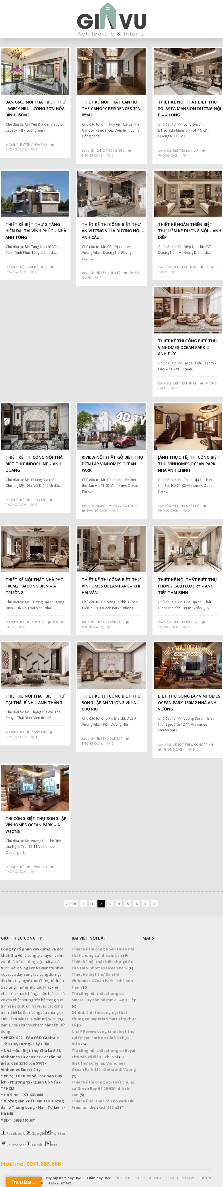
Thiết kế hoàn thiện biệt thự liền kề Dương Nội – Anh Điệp (189, 231)
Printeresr (16, 1144)
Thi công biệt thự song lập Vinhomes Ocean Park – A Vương (35, 825)
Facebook (15, 1133)
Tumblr (38, 1144)
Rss (54, 1144)
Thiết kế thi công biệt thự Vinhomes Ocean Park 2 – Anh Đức (187, 347)
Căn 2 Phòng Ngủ (110, 151)
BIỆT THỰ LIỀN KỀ (32, 622)
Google (38, 1133)
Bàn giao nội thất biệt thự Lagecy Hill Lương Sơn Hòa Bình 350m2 (35, 108)
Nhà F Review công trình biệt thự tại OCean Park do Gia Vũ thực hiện (103, 1038)
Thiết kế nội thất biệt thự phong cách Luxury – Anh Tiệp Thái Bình (187, 586)
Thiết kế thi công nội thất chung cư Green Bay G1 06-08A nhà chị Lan (103, 1088)
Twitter (58, 1133)
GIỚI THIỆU (152, 1178)
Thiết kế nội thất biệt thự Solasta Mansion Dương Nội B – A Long (189, 108)
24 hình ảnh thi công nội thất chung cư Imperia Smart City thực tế (104, 1019)
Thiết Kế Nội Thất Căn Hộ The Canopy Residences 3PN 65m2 (111, 108)
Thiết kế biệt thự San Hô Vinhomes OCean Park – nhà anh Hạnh (102, 980)
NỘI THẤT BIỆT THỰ (33, 267)
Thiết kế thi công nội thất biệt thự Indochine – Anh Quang (35, 463)
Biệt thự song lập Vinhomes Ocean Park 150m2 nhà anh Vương (189, 702)
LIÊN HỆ (206, 1178)
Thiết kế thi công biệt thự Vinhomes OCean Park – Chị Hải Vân (111, 586)
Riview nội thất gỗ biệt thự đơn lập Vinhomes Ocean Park (113, 463)
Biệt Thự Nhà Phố (33, 144)
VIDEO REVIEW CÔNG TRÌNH (116, 506)
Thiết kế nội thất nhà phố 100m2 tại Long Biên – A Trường (34, 586)
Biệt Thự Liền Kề (108, 273)
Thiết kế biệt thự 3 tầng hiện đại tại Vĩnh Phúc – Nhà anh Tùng (35, 231)
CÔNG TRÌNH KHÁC (180, 1178)
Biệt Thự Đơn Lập (185, 151)
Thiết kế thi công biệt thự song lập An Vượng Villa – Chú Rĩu (111, 702)
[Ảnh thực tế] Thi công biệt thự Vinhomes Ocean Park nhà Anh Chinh (189, 463)
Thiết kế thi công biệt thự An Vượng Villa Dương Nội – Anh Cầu (113, 231)
